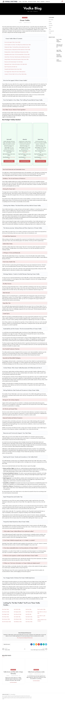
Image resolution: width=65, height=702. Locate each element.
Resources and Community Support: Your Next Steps (15, 61)
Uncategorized (51, 31)
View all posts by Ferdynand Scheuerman (25, 626)
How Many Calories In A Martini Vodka (59, 55)
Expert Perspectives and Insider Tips (11, 66)
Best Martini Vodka (29, 605)
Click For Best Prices (9, 149)
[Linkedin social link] (41, 633)
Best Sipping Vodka (17, 600)
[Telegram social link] (46, 633)
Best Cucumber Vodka (42, 597)
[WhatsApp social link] (44, 633)
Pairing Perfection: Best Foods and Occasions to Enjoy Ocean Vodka (17, 59)
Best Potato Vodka (5, 597)
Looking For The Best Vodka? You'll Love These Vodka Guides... (17, 74)
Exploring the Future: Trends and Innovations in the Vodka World (17, 64)
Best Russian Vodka (5, 600)
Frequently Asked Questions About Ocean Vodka (14, 69)
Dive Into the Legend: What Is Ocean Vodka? (13, 42)
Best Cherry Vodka (29, 610)
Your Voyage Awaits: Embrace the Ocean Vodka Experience (16, 71)
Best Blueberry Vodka (18, 610)
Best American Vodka (6, 607)
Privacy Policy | (13, 684)
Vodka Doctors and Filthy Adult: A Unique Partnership (13, 651)
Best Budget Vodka (5, 602)
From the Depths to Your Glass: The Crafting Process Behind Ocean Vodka (19, 44)
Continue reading (13, 660)
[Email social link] (36, 633)
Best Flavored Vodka (18, 602)
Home (28, 11)
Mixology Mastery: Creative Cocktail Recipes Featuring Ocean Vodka (17, 52)
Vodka (31, 11)
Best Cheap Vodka (5, 605)
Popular (50, 27)
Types (50, 29)
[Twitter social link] (34, 633)
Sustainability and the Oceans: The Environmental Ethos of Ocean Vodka (18, 54)
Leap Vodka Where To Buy (59, 51)
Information (35, 11)
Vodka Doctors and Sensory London (36, 650)
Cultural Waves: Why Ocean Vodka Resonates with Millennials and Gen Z (18, 57)
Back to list (24, 637)
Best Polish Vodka (17, 597)
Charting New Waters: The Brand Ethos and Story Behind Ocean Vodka (18, 47)
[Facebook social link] (31, 633)
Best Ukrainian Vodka (18, 607)
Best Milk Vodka (29, 602)
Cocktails (50, 23)
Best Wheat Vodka (29, 600)
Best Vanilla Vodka (17, 605)
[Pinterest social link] (39, 633)
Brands (50, 21)
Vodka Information (7, 632)
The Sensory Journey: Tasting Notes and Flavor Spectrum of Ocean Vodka (18, 49)
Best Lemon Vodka (29, 607)
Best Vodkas (51, 19)
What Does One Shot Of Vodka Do (59, 46)
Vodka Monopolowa (59, 60)
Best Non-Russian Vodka (6, 610)
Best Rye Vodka (29, 597)
